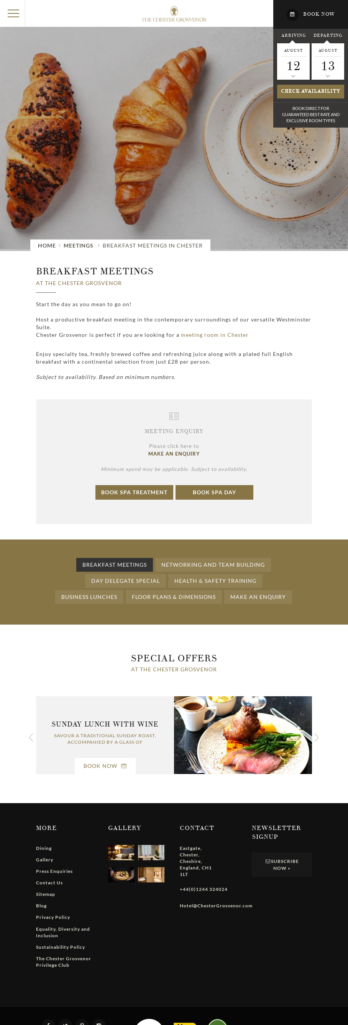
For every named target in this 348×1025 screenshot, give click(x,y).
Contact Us (49, 883)
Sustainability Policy (60, 947)
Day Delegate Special (125, 580)
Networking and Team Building (213, 564)
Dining (44, 848)
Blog (41, 906)
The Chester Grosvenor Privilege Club (63, 962)
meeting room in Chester (215, 334)
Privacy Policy (53, 917)
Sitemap (45, 894)
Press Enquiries (54, 871)
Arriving (293, 35)
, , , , (196, 861)
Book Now (105, 766)
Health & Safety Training (215, 580)
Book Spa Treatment (134, 492)
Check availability (310, 91)
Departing (328, 35)
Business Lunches (89, 597)
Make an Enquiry (258, 597)
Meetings (79, 245)
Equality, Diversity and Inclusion (63, 932)
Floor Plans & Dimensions (174, 597)
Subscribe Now (281, 864)
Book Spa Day (214, 492)
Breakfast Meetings (114, 564)
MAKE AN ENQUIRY (174, 454)
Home (47, 245)
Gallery (44, 860)
